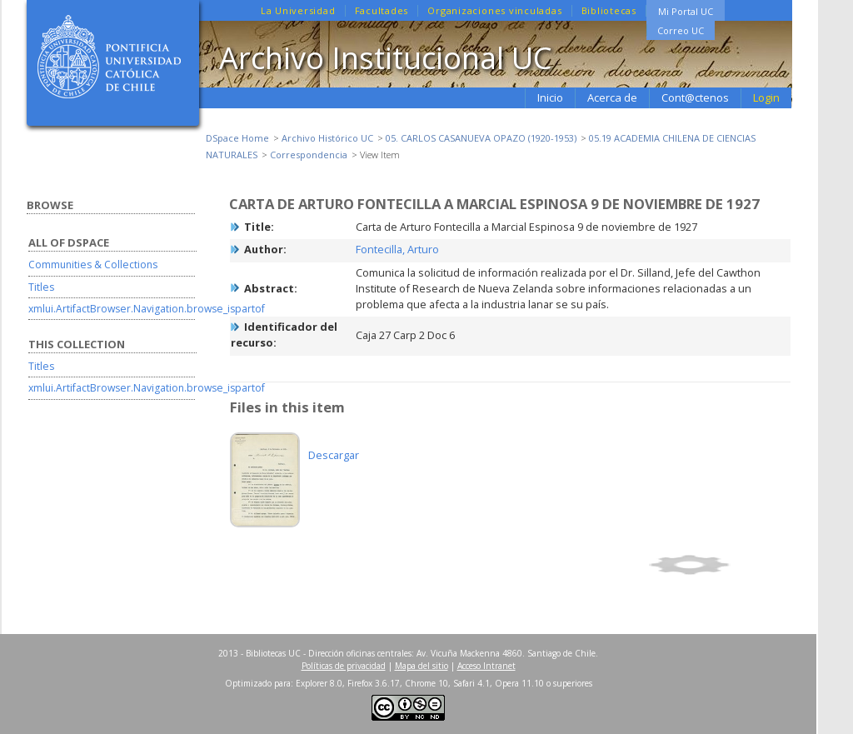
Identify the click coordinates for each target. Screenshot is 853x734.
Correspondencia (308, 154)
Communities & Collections (92, 264)
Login (766, 97)
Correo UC (680, 30)
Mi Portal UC (685, 11)
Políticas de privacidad (344, 666)
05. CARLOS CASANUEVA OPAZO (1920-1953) (481, 138)
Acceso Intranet (486, 666)
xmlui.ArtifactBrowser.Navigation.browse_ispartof (146, 309)
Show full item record (717, 564)
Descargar (333, 454)
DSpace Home (237, 138)
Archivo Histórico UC (327, 138)
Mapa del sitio (421, 666)
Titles (41, 287)
